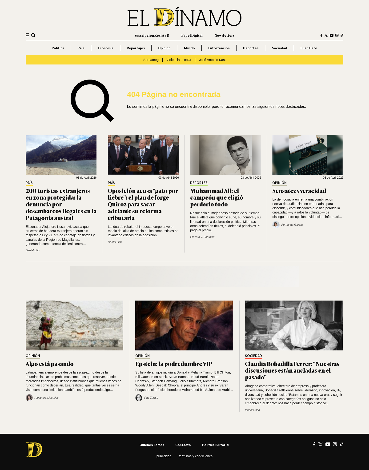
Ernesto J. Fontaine (202, 237)
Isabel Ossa (252, 410)
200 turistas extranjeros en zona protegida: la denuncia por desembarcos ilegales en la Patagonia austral (61, 204)
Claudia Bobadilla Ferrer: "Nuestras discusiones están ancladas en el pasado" (292, 370)
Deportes (250, 48)
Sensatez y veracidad (299, 190)
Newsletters (224, 35)
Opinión (164, 48)
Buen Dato (309, 48)
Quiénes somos (152, 445)
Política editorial (215, 445)
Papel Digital (192, 35)
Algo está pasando (50, 363)
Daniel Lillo (33, 250)
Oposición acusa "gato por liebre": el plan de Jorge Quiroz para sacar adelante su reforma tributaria (143, 204)
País (81, 48)
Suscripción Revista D (151, 35)
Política (58, 48)
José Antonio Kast (212, 60)
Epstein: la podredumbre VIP (173, 363)
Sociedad (279, 48)
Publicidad (163, 456)
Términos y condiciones (196, 456)
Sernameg (151, 60)
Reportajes (136, 48)
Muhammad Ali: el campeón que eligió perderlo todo (216, 197)
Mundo (189, 48)
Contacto (183, 445)
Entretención (219, 48)
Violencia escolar (178, 60)
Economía (105, 48)
